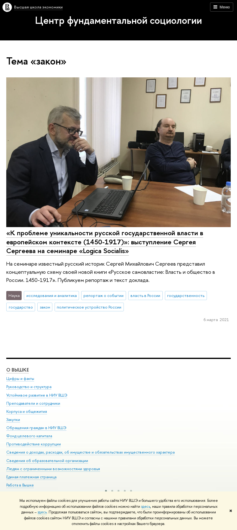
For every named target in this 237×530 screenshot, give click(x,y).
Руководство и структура (28, 386)
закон (45, 307)
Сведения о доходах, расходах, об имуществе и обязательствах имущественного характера (90, 452)
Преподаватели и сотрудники (33, 403)
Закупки (13, 419)
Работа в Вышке (20, 485)
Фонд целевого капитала (29, 436)
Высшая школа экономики (38, 7)
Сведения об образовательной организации (47, 460)
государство (21, 307)
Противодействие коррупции (33, 444)
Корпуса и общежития (26, 411)
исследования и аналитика (51, 295)
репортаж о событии (103, 295)
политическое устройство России (89, 307)
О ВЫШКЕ (17, 369)
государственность (185, 295)
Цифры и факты (20, 378)
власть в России (145, 295)
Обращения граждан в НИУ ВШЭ (36, 427)
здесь (145, 506)
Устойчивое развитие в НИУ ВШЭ (36, 395)
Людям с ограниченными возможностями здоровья (53, 468)
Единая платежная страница (31, 477)
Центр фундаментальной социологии (118, 20)
